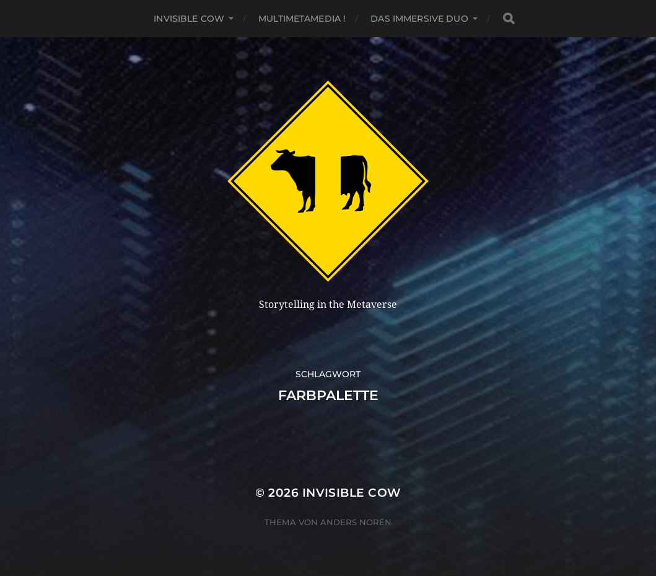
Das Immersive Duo (419, 18)
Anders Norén (355, 522)
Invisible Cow (189, 18)
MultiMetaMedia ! (302, 18)
